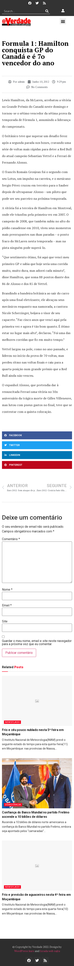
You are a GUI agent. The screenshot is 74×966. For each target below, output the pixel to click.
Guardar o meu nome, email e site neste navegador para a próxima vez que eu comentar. (37, 642)
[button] (63, 21)
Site (4, 621)
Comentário (11, 539)
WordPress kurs (24, 951)
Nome (7, 589)
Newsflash (12, 722)
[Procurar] (47, 11)
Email (7, 605)
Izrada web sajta (50, 951)
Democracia (13, 804)
